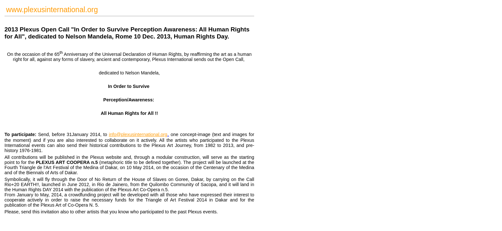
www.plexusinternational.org (52, 9)
